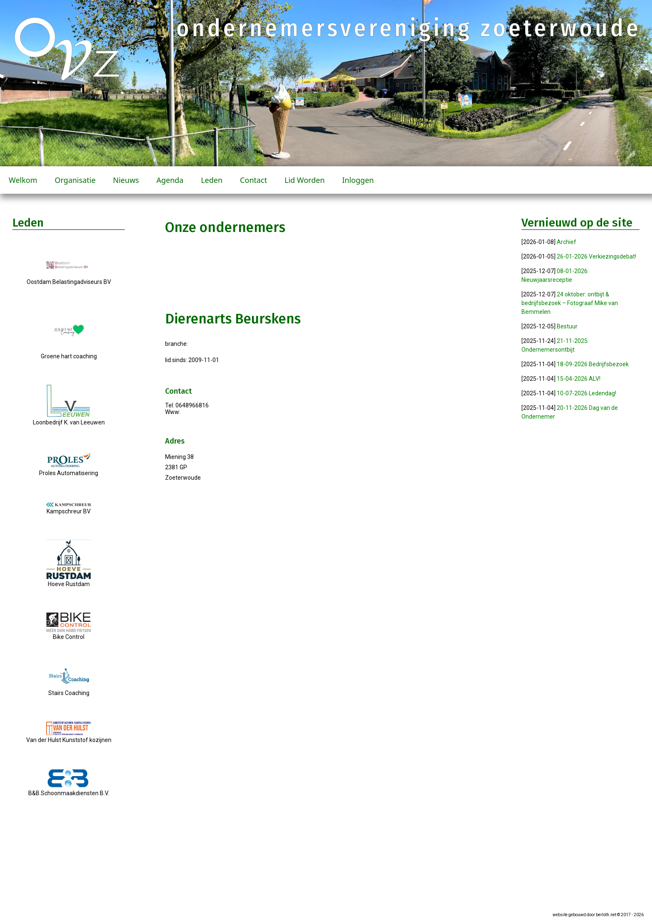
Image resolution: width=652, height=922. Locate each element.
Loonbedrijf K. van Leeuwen (69, 419)
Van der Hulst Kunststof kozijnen (68, 736)
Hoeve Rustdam (68, 580)
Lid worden (304, 180)
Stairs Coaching (68, 689)
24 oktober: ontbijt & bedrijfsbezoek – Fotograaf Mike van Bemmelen (569, 303)
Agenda (169, 180)
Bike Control (68, 633)
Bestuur (567, 326)
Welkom (23, 180)
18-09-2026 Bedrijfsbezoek (593, 364)
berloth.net (606, 914)
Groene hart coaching (69, 353)
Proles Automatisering (68, 469)
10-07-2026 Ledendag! (586, 393)
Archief (566, 242)
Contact (253, 180)
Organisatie (75, 180)
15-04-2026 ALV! (578, 378)
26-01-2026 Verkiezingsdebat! (596, 256)
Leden (211, 180)
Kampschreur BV (68, 509)
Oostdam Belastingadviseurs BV (69, 278)
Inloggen (358, 180)
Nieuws (126, 180)
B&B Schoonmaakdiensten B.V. (68, 789)
